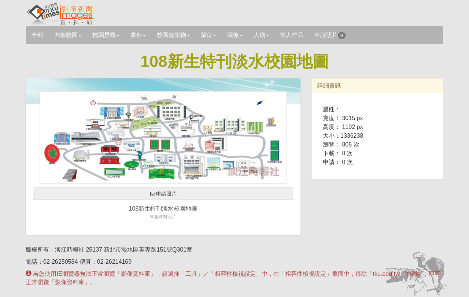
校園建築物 (173, 35)
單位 (208, 35)
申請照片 (330, 35)
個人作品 (291, 35)
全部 (37, 35)
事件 (138, 35)
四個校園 (67, 35)
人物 (261, 35)
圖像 (235, 35)
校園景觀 (105, 35)
